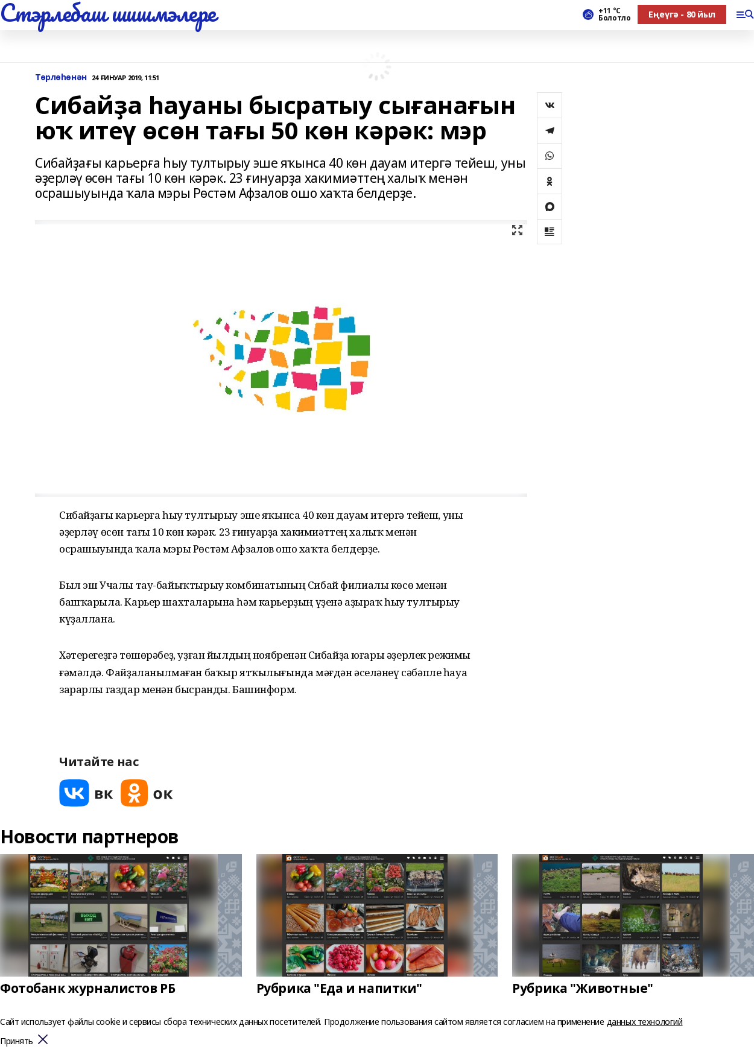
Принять (16, 1041)
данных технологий (645, 1021)
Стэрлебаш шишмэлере (108, 12)
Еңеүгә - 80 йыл (681, 14)
